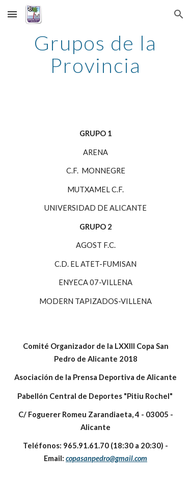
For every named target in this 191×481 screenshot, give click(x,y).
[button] (12, 14)
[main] (96, 54)
